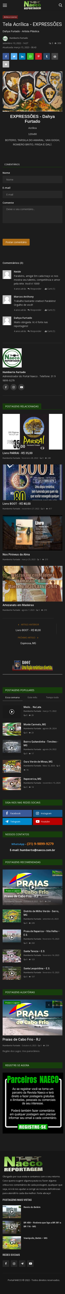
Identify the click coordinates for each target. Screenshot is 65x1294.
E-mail (6, 187)
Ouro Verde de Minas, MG (38, 761)
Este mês (32, 697)
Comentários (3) (13, 263)
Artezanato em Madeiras (18, 605)
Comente (8, 202)
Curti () (50, 288)
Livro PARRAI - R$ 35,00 (17, 453)
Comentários (12, 164)
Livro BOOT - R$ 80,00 (17, 503)
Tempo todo (52, 697)
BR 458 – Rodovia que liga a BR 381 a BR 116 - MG (42, 1224)
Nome (6, 172)
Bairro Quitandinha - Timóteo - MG (41, 743)
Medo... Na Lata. (33, 707)
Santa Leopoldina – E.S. (37, 968)
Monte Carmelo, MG (35, 724)
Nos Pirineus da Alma (16, 554)
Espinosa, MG (28, 643)
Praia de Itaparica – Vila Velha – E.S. (42, 933)
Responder (34, 288)
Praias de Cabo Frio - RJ (21, 1039)
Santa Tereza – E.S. (34, 951)
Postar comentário (16, 242)
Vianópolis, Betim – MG (35, 1238)
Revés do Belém (32, 1207)
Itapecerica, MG (32, 779)
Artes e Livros (10, 17)
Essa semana (12, 697)
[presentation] (24, 231)
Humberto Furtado (15, 38)
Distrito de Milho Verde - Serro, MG (41, 913)
